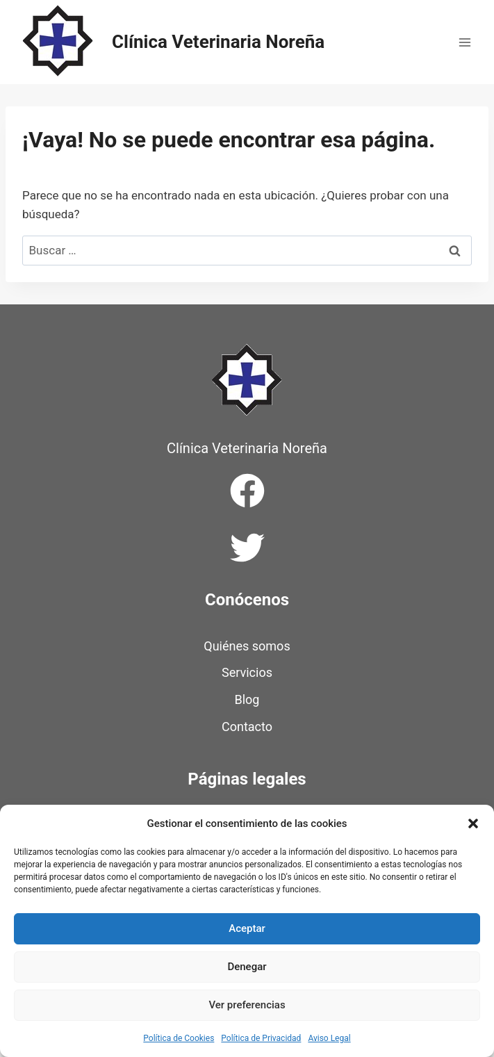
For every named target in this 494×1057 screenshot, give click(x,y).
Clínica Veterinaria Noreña (247, 448)
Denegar (246, 966)
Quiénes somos (247, 646)
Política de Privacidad (261, 1038)
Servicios (247, 672)
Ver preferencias (246, 1005)
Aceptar (247, 928)
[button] (473, 823)
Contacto (247, 726)
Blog (247, 699)
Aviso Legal (329, 1038)
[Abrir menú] (464, 42)
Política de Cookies (178, 1038)
